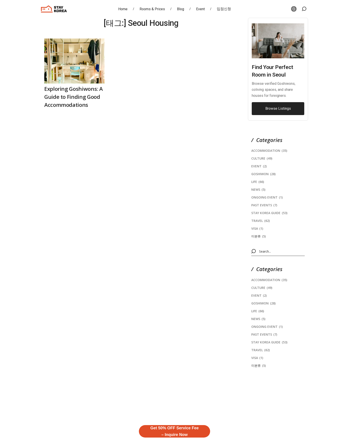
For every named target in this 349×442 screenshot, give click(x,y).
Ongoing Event (267, 197)
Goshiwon (263, 174)
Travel (260, 220)
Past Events (264, 205)
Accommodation (269, 150)
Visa (257, 228)
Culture (261, 158)
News (258, 189)
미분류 (258, 236)
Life (257, 181)
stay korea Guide (269, 213)
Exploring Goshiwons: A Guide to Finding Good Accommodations (73, 96)
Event (259, 166)
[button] (304, 9)
